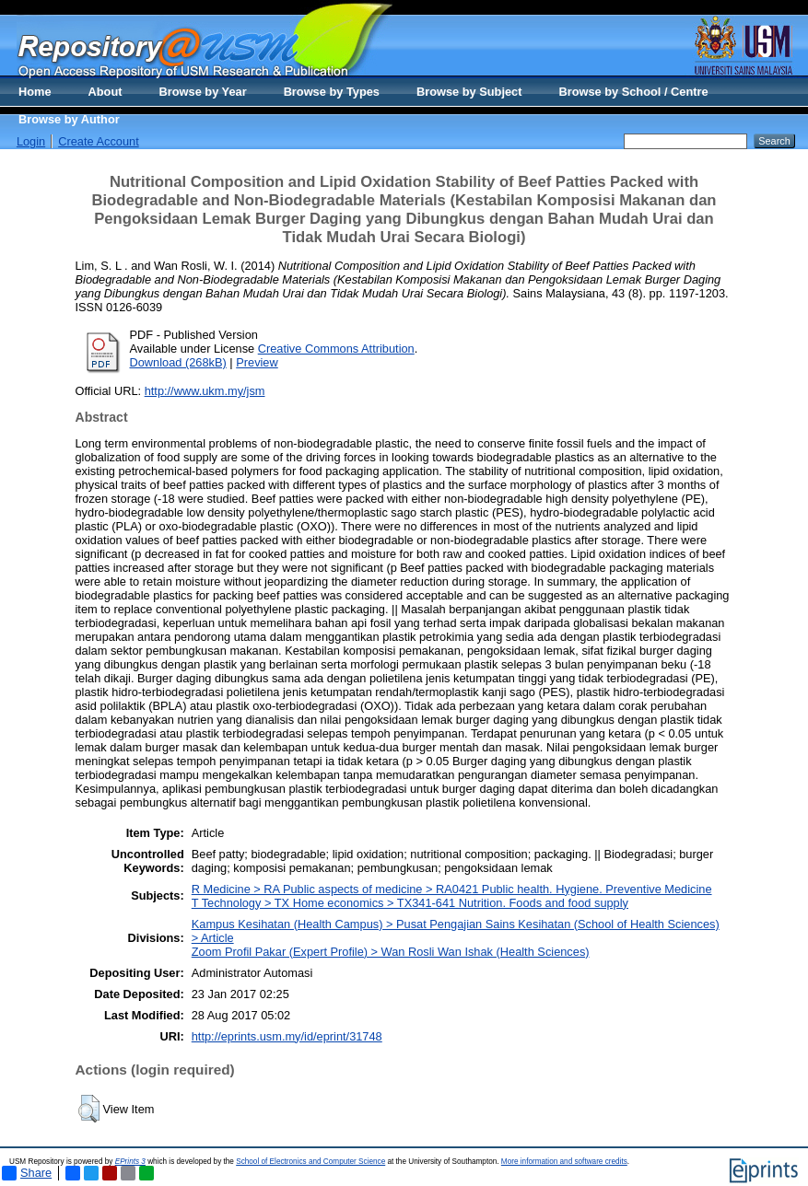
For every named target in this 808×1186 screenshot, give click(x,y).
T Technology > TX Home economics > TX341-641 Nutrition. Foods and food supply (410, 903)
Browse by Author (69, 119)
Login (31, 141)
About (105, 92)
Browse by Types (332, 92)
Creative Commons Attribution (336, 348)
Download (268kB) (178, 362)
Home (35, 92)
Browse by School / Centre (633, 92)
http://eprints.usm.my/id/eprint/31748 (287, 1036)
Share (27, 1173)
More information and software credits (564, 1161)
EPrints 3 (130, 1161)
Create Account (98, 141)
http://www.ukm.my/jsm (205, 391)
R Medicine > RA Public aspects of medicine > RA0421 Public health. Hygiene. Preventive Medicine (452, 889)
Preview (257, 362)
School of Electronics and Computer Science (310, 1161)
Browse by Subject (469, 92)
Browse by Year (203, 92)
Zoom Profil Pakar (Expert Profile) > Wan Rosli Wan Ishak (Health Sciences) (391, 952)
